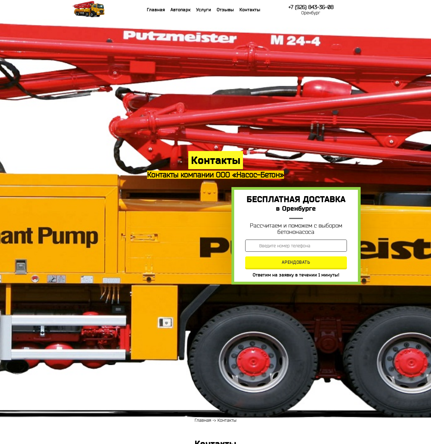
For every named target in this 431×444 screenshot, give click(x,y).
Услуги (203, 9)
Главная (156, 9)
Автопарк (180, 9)
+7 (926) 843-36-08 (310, 7)
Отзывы (225, 9)
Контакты (249, 9)
